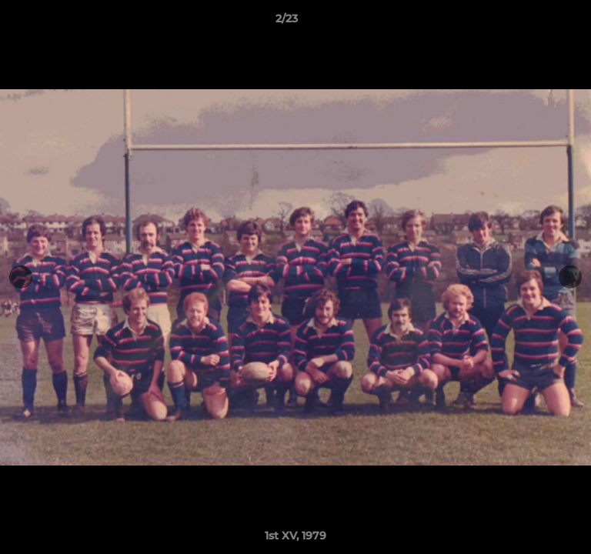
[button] (535, 22)
